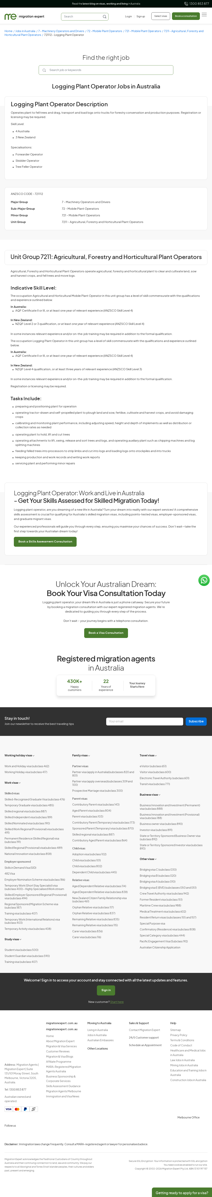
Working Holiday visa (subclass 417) (26, 772)
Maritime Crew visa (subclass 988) (160, 905)
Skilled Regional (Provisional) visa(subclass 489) (33, 848)
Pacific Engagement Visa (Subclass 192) (164, 941)
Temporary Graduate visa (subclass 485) (29, 805)
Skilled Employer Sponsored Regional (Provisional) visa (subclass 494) (36, 897)
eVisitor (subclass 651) (153, 766)
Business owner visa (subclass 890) (161, 824)
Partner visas (80, 766)
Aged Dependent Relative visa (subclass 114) (99, 886)
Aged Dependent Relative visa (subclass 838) (100, 892)
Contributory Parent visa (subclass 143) (95, 804)
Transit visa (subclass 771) (155, 784)
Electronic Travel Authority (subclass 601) (164, 778)
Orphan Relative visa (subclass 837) (93, 913)
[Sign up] (139, 16)
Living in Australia (97, 1030)
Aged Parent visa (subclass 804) (91, 811)
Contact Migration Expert (144, 1030)
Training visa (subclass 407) (21, 913)
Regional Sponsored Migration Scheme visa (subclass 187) (31, 906)
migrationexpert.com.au (61, 1023)
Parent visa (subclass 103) (87, 816)
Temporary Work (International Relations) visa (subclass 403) (32, 921)
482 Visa (10, 874)
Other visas (147, 859)
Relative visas (80, 880)
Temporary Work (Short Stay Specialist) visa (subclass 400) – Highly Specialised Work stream (34, 887)
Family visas (80, 755)
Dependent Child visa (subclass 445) (94, 872)
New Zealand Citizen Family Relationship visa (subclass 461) (99, 900)
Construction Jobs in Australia (188, 1080)
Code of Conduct (181, 1045)
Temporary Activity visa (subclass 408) (28, 929)
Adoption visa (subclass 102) (89, 854)
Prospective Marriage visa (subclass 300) (97, 791)
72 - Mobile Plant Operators (104, 31)
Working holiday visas (18, 755)
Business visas (149, 795)
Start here (117, 1002)
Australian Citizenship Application (160, 947)
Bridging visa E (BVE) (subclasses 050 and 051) (168, 888)
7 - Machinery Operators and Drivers (61, 31)
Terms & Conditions (182, 1040)
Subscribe (196, 721)
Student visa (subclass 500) (21, 950)
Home (9, 31)
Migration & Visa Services (61, 1046)
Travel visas (147, 755)
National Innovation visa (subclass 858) (28, 854)
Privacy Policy (178, 1035)
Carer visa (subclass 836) (87, 931)
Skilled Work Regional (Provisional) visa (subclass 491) (34, 831)
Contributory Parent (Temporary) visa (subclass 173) (103, 822)
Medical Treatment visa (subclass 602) (163, 911)
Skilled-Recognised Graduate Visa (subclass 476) (35, 799)
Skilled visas (12, 793)
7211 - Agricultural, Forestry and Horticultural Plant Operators (102, 222)
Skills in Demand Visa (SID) (20, 868)
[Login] (128, 16)
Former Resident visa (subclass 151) (161, 900)
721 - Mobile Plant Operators (143, 31)
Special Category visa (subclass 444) (162, 935)
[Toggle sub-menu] (33, 755)
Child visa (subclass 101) (86, 860)
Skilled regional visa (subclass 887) (26, 811)
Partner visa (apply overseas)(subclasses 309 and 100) (102, 783)
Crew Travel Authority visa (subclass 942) (164, 893)
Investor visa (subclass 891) (156, 830)
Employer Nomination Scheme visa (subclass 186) (35, 880)
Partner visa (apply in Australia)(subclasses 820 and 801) (103, 774)
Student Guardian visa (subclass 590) (27, 956)
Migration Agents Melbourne (63, 1091)
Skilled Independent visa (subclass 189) (28, 817)
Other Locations (97, 1048)
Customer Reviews (58, 1051)
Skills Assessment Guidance (63, 1086)
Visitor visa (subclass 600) (155, 772)
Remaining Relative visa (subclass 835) (95, 919)
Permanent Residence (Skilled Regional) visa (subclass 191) (32, 840)
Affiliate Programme (58, 1062)
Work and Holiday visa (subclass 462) (27, 766)
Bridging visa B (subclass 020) (158, 876)
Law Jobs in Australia (182, 1060)
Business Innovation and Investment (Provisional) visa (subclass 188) (169, 816)
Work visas (11, 783)
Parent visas (79, 799)
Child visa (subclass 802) (87, 866)
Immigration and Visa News (62, 1096)
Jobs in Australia (25, 31)
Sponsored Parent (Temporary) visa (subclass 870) (103, 828)
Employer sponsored (18, 862)
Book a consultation (186, 16)
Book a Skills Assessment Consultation (45, 541)
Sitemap (175, 1030)
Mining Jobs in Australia (184, 1065)
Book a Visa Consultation (106, 633)
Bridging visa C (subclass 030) (158, 870)
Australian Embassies (100, 1040)
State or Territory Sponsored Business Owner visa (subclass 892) (170, 838)
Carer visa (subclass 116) (86, 937)
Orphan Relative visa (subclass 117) (93, 907)
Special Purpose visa (152, 923)
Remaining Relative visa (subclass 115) (95, 925)
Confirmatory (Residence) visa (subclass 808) (168, 929)
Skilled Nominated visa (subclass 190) (27, 823)
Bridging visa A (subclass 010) (157, 881)
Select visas (160, 16)
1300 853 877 (196, 4)
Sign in (106, 990)
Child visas (78, 848)
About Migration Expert (60, 1041)
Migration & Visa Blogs (59, 1056)
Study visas (12, 939)
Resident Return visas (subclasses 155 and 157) (168, 917)
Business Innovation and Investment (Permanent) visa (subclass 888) (170, 807)
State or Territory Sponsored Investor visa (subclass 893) (171, 847)
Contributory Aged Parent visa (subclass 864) (99, 840)
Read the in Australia (106, 4)
